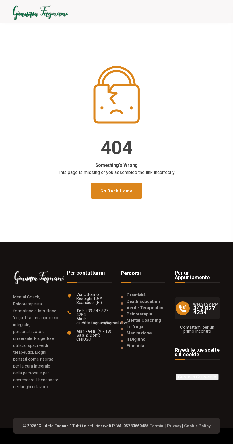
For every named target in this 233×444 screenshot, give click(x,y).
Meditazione (139, 333)
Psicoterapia (139, 314)
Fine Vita (135, 346)
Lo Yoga (135, 327)
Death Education (143, 301)
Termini (156, 426)
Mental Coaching (144, 320)
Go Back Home (116, 191)
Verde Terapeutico (146, 308)
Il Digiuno (136, 339)
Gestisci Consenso (197, 377)
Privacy (174, 426)
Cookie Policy (197, 426)
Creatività (136, 295)
